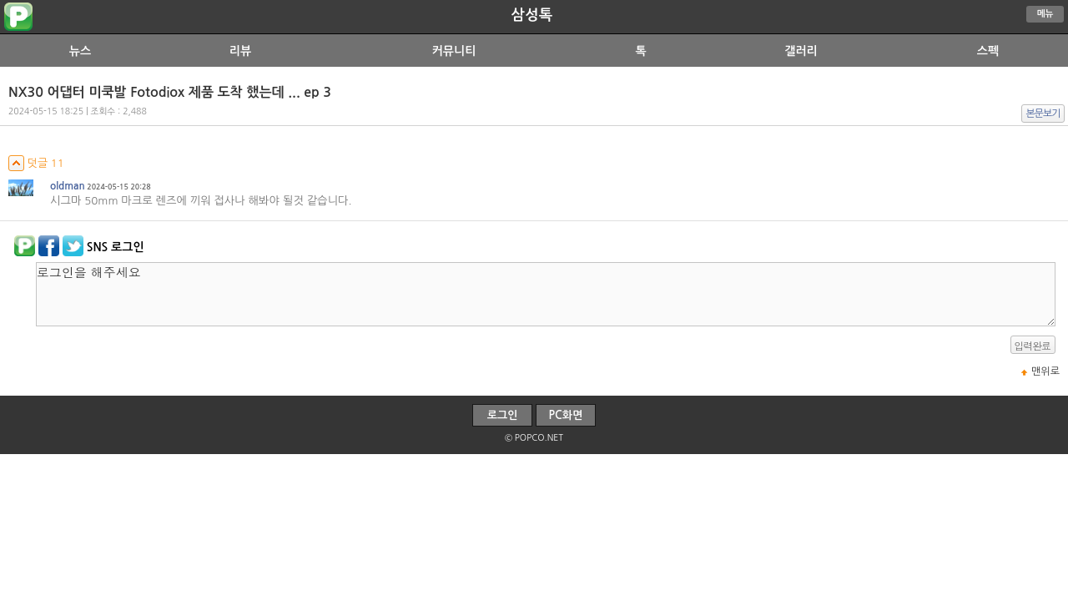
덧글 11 (36, 163)
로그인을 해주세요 (545, 294)
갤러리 (800, 51)
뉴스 (80, 51)
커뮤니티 (454, 51)
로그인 (502, 415)
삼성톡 (531, 15)
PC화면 (566, 415)
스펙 (988, 51)
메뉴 (1045, 13)
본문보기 (1043, 114)
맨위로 (1045, 371)
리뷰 (240, 51)
